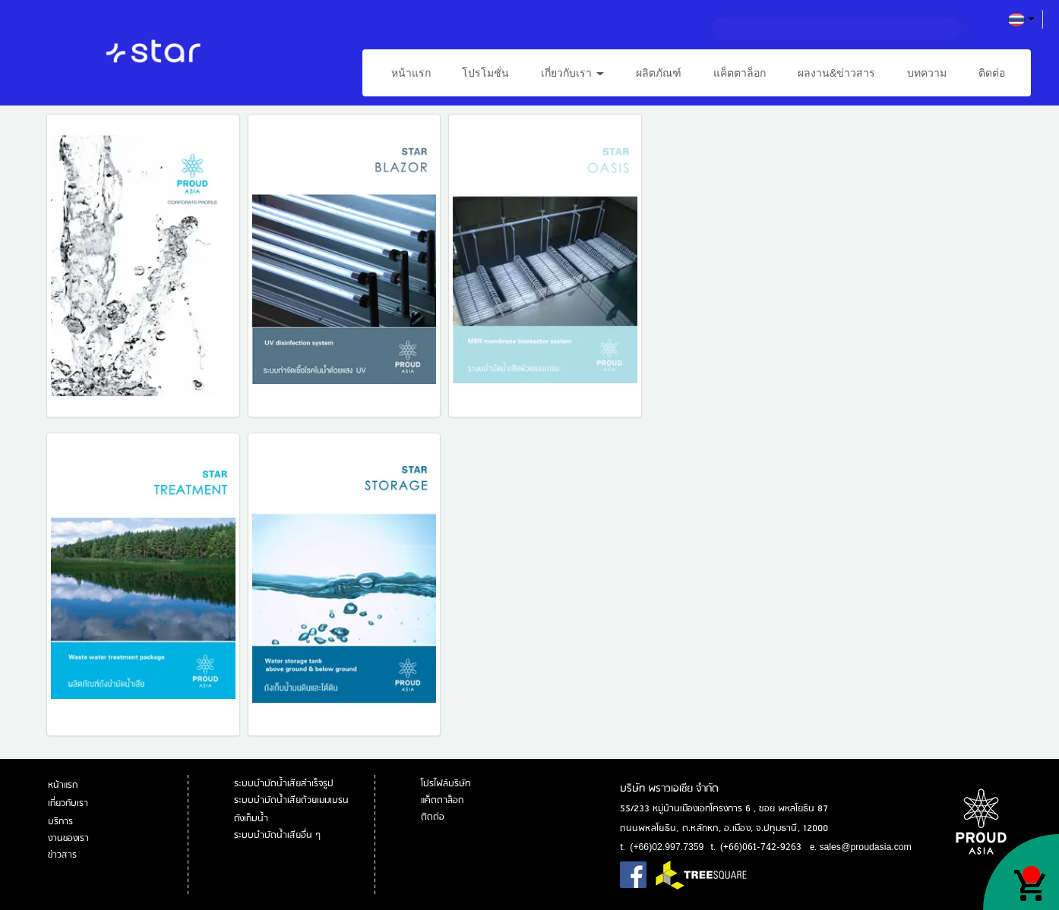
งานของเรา (69, 838)
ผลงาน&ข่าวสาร (836, 73)
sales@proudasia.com (865, 847)
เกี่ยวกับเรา (572, 73)
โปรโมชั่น (485, 73)
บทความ (927, 73)
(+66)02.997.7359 (666, 847)
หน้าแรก (411, 73)
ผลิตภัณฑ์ (658, 73)
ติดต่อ (991, 73)
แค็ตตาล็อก (739, 73)
